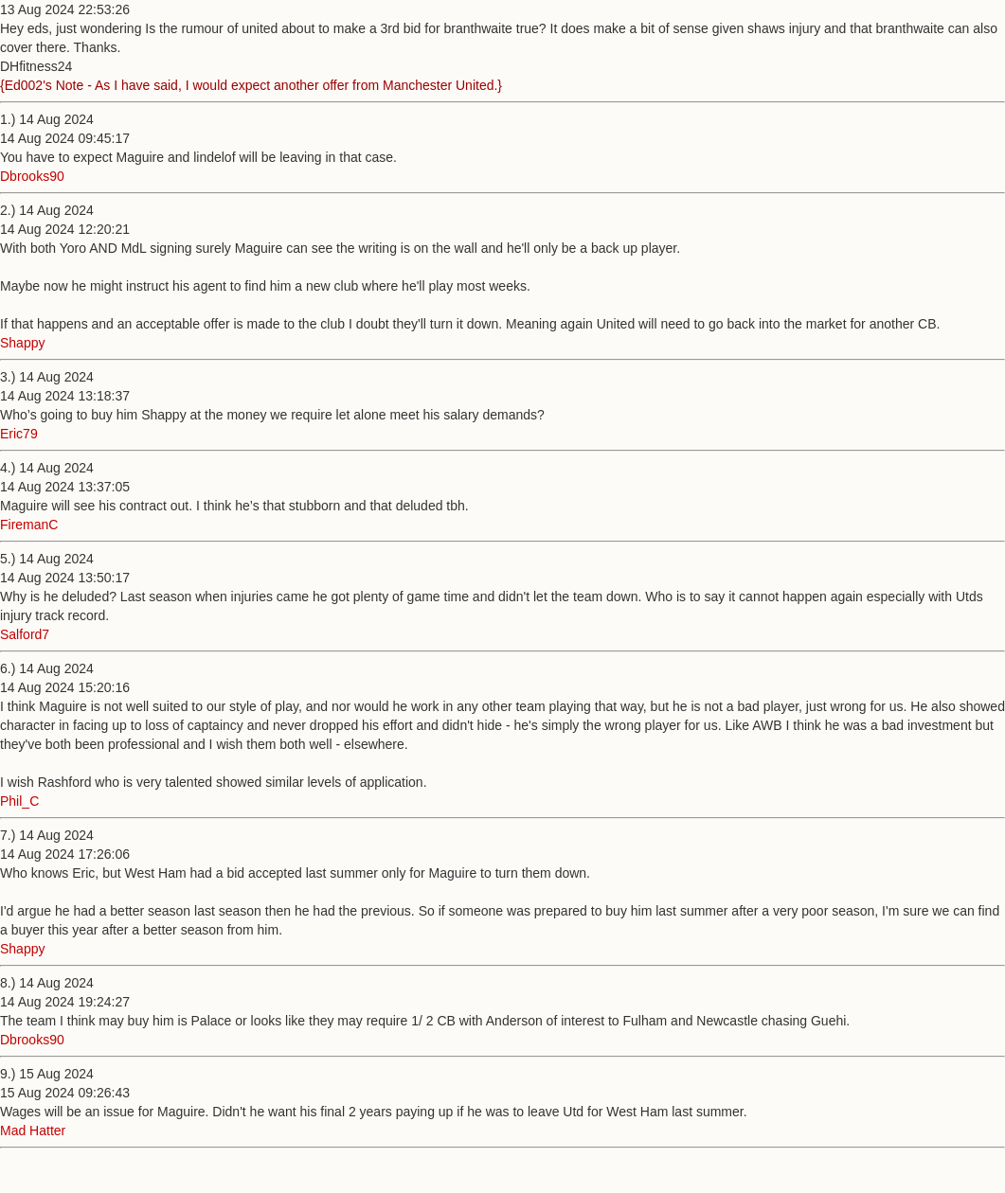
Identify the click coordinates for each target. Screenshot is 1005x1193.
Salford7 (24, 634)
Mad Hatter (32, 1130)
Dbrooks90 (32, 176)
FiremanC (29, 524)
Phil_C (19, 801)
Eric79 (19, 433)
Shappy (22, 342)
